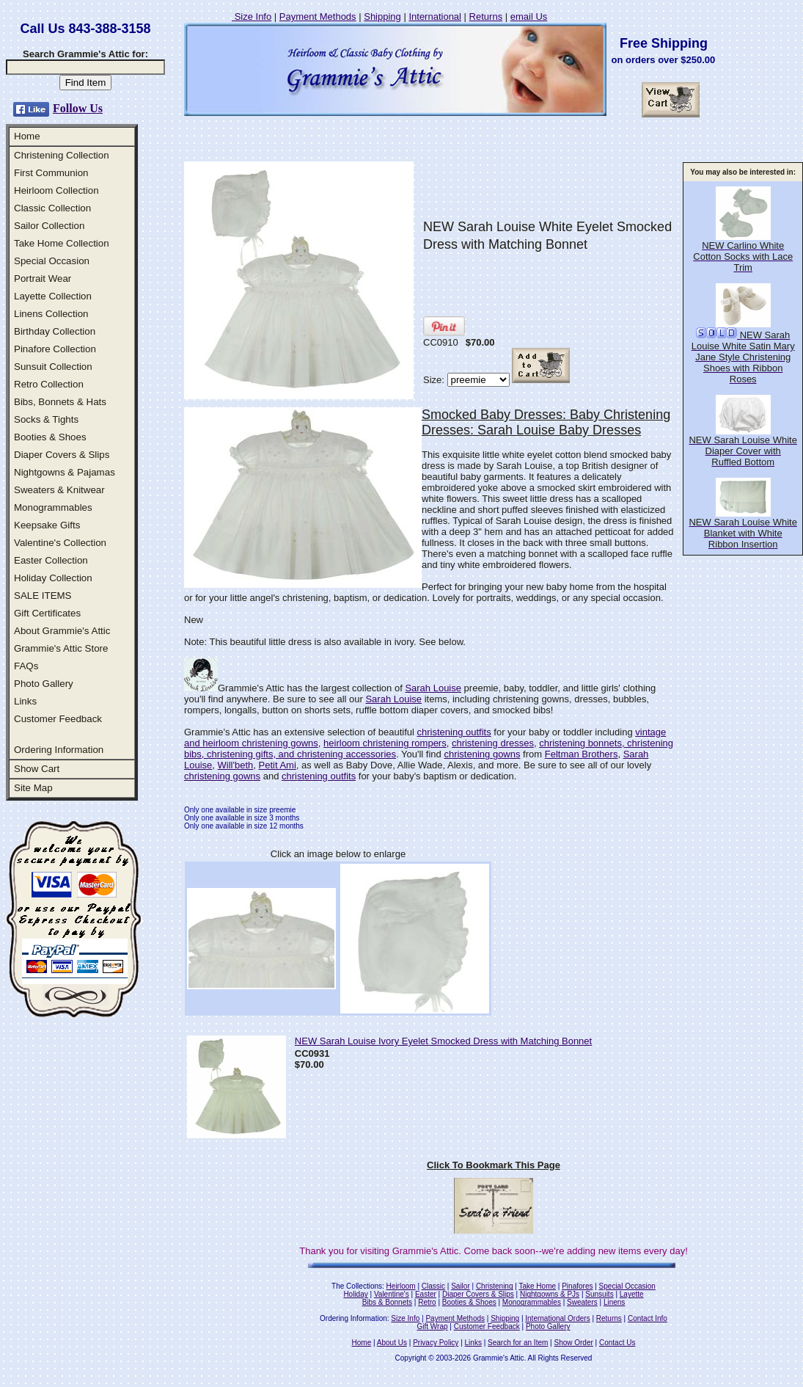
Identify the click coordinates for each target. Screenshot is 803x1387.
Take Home (537, 1286)
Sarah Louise (433, 688)
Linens (614, 1302)
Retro (427, 1302)
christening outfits (454, 732)
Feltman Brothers (581, 754)
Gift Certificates (47, 613)
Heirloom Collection (56, 190)
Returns (486, 16)
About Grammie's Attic (62, 630)
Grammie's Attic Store (61, 648)
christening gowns (482, 754)
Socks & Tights (46, 419)
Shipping (382, 16)
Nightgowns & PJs (549, 1294)
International (434, 16)
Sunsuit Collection (53, 366)
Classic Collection (52, 208)
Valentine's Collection (60, 542)
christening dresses (493, 743)
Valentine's (391, 1294)
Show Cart (36, 768)
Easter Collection (51, 560)
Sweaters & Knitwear (59, 489)
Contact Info (647, 1318)
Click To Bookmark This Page (493, 1165)
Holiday (355, 1294)
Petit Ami (277, 765)
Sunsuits (599, 1294)
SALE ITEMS (43, 595)
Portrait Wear (42, 278)
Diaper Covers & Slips (61, 454)
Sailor (460, 1286)
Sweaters (582, 1302)
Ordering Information (58, 749)
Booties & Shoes (50, 437)
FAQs (26, 665)
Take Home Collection (61, 243)
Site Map (33, 787)
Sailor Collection (49, 225)
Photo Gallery (43, 683)
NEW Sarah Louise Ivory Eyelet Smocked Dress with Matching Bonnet (443, 1040)
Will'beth (236, 765)
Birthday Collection (54, 331)
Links (25, 701)
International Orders (557, 1318)
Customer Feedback (58, 718)
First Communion (51, 172)
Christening (494, 1286)
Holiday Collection (53, 577)
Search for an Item (518, 1343)
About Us (392, 1343)
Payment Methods (317, 16)
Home (27, 136)
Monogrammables (53, 507)
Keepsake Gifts (47, 525)
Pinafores (577, 1286)
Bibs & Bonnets (387, 1302)
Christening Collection (61, 155)
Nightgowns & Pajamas (64, 472)
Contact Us (617, 1343)
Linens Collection (51, 313)
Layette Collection (53, 296)
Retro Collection (49, 384)
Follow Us (78, 108)
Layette (632, 1294)
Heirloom (401, 1286)
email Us (529, 16)
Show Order (573, 1343)
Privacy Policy (435, 1343)
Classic (433, 1286)
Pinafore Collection (55, 348)
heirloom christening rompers (385, 743)
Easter (425, 1294)
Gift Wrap (432, 1326)
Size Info (251, 16)
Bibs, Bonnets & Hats (60, 401)
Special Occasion (51, 260)
